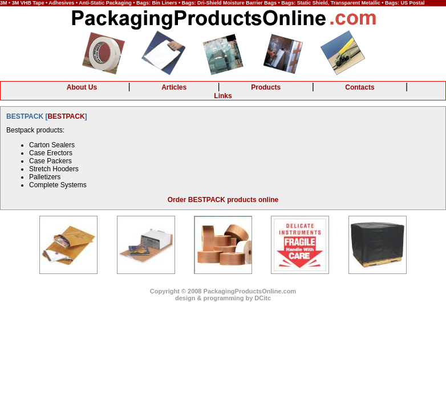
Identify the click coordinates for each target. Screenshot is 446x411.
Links (223, 96)
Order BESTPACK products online (223, 200)
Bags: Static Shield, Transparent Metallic (330, 3)
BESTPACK (65, 116)
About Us (82, 87)
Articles (173, 87)
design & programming (209, 298)
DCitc (262, 298)
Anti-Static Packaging (105, 3)
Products (266, 87)
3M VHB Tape (28, 3)
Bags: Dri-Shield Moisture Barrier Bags (229, 3)
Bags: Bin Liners (156, 3)
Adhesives (61, 3)
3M (3, 3)
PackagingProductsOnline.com (250, 291)
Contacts (359, 87)
